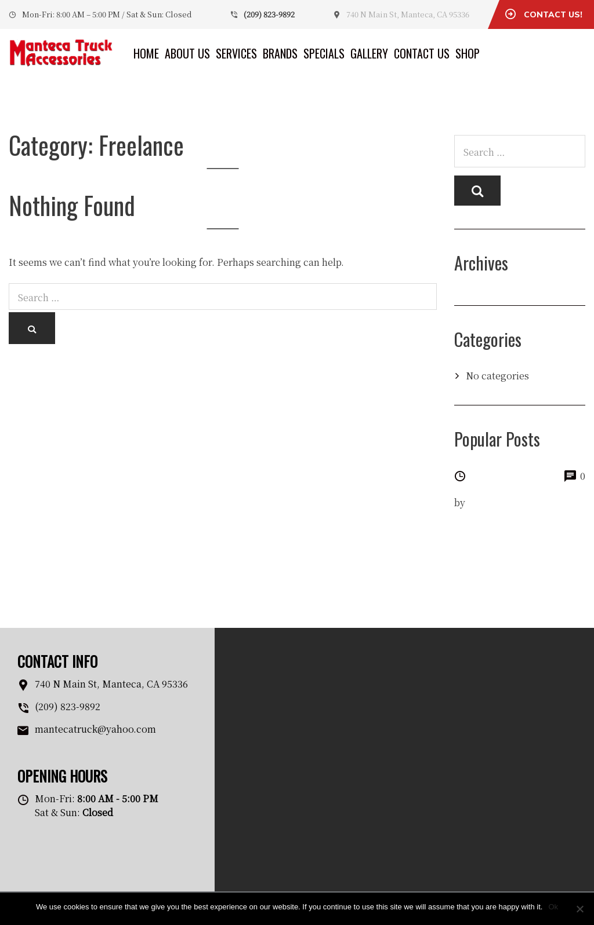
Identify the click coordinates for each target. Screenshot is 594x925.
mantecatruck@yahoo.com (95, 729)
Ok (553, 906)
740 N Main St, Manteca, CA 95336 (407, 14)
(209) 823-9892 (269, 14)
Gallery (369, 53)
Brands (280, 53)
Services (236, 53)
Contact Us (422, 53)
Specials (324, 53)
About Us (187, 53)
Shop (467, 53)
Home (146, 53)
